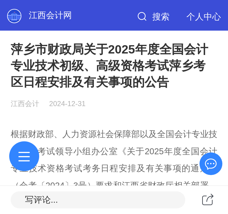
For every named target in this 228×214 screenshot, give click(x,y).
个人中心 (203, 16)
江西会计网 (50, 15)
